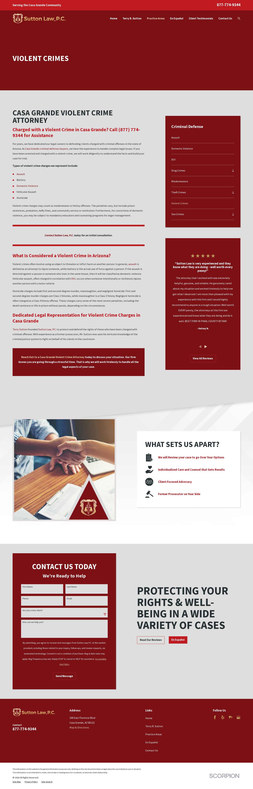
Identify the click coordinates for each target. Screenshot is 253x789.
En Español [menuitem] (176, 18)
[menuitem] (202, 137)
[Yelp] (223, 717)
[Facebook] (215, 717)
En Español (151, 742)
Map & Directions (79, 727)
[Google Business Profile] (238, 717)
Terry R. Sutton (154, 726)
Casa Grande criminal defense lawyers (46, 148)
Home (148, 718)
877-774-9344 (228, 4)
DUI (73, 278)
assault (132, 264)
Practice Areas (153, 734)
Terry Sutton (20, 329)
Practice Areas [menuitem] (156, 18)
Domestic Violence (27, 186)
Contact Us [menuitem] (225, 18)
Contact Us (151, 750)
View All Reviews (203, 358)
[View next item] (205, 346)
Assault (21, 174)
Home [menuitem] (113, 18)
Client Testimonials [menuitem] (201, 18)
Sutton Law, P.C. (47, 329)
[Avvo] (230, 717)
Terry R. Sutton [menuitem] (132, 18)
